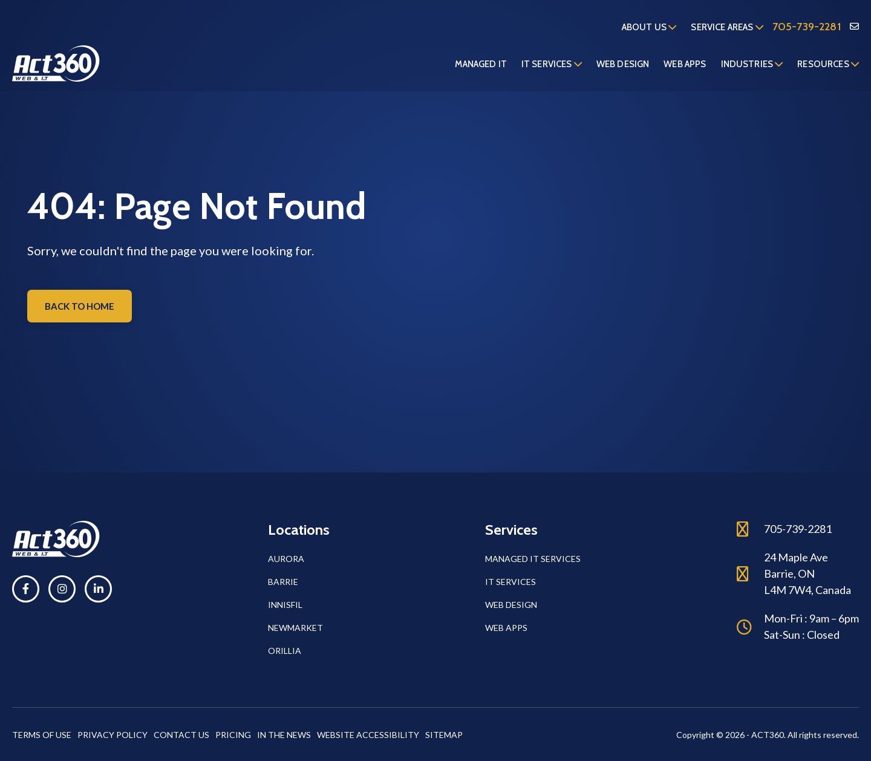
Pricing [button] (233, 735)
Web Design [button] (511, 604)
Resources (828, 64)
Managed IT (481, 64)
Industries (752, 64)
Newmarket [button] (295, 627)
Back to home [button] (79, 306)
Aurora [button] (286, 559)
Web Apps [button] (506, 627)
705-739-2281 (806, 26)
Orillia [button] (284, 650)
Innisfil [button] (285, 604)
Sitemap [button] (444, 735)
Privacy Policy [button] (112, 735)
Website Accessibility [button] (368, 735)
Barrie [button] (283, 581)
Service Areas (727, 27)
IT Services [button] (510, 581)
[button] (25, 589)
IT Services (551, 64)
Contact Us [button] (181, 735)
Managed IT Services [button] (533, 559)
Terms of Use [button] (41, 735)
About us (649, 27)
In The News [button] (284, 735)
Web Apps (685, 64)
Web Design (623, 64)
